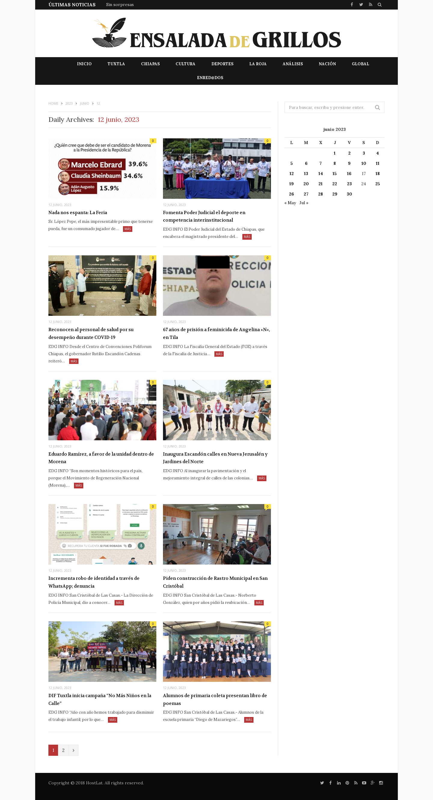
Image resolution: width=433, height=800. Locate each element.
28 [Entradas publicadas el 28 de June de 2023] (320, 194)
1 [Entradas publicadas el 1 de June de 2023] (335, 153)
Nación (327, 63)
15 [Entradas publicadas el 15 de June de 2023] (335, 173)
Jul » (303, 202)
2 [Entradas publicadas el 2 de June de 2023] (349, 153)
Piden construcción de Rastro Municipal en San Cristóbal (215, 582)
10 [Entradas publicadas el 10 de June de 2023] (363, 163)
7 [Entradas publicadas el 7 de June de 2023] (320, 163)
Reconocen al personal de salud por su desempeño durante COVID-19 (91, 333)
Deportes (222, 63)
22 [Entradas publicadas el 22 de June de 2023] (334, 183)
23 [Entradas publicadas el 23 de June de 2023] (349, 183)
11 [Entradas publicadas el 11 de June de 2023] (377, 163)
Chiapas (150, 63)
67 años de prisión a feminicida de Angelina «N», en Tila (216, 333)
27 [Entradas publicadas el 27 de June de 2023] (306, 194)
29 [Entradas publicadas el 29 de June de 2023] (334, 194)
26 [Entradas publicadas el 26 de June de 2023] (291, 194)
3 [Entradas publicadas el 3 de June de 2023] (364, 153)
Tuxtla (116, 63)
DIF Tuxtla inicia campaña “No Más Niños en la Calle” (99, 699)
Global (360, 63)
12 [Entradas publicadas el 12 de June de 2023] (292, 173)
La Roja (258, 63)
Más (127, 229)
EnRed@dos (210, 77)
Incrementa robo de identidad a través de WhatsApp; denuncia (94, 582)
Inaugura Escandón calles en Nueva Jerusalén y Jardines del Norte (215, 458)
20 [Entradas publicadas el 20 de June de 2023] (306, 183)
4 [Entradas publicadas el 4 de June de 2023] (377, 153)
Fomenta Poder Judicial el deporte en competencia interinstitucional (204, 216)
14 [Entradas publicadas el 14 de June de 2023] (320, 173)
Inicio (84, 63)
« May (290, 202)
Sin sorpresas (120, 4)
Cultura (185, 63)
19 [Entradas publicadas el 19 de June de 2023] (291, 183)
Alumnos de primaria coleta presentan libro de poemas (215, 699)
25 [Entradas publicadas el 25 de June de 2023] (377, 183)
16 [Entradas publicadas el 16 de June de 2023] (349, 173)
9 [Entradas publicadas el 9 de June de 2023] (349, 163)
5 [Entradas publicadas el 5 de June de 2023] (291, 163)
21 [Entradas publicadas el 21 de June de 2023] (320, 183)
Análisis (293, 63)
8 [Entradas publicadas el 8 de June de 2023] (334, 163)
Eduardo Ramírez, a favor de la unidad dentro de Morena (101, 458)
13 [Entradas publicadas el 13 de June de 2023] (306, 173)
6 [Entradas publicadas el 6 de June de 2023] (306, 163)
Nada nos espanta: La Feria (77, 213)
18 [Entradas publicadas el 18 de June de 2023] (378, 173)
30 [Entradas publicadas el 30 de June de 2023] (349, 194)
